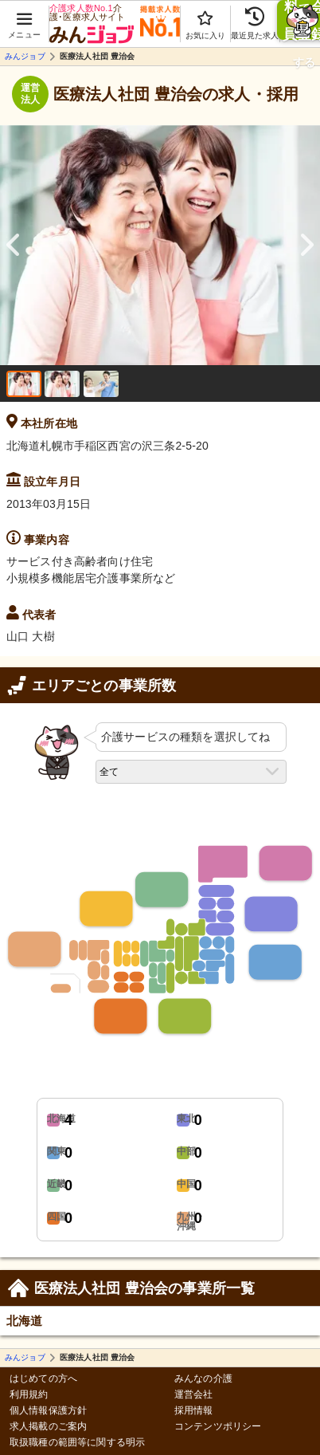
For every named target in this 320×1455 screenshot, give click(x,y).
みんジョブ (25, 57)
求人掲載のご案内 (48, 1427)
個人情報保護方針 (48, 1411)
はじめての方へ (43, 1379)
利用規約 (29, 1395)
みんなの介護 (203, 1379)
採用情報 (193, 1411)
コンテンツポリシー (217, 1427)
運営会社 (193, 1395)
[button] (25, 16)
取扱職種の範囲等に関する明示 (77, 1442)
